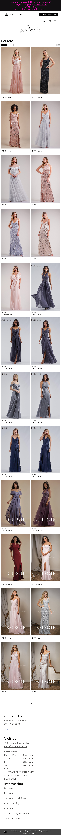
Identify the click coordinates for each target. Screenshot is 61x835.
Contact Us (10, 808)
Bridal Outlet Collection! (36, 5)
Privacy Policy (11, 803)
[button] (49, 21)
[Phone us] (13, 14)
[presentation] (15, 70)
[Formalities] (30, 29)
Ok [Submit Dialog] (5, 831)
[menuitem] (13, 14)
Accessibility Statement (17, 813)
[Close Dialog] (2, 831)
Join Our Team (12, 818)
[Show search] (44, 21)
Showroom (10, 788)
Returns (8, 793)
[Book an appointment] (48, 14)
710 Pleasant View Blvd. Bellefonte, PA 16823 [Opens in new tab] (17, 745)
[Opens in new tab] (5, 729)
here (36, 833)
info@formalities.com (16, 720)
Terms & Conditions (15, 798)
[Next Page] (33, 703)
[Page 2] (31, 703)
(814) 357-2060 (12, 724)
